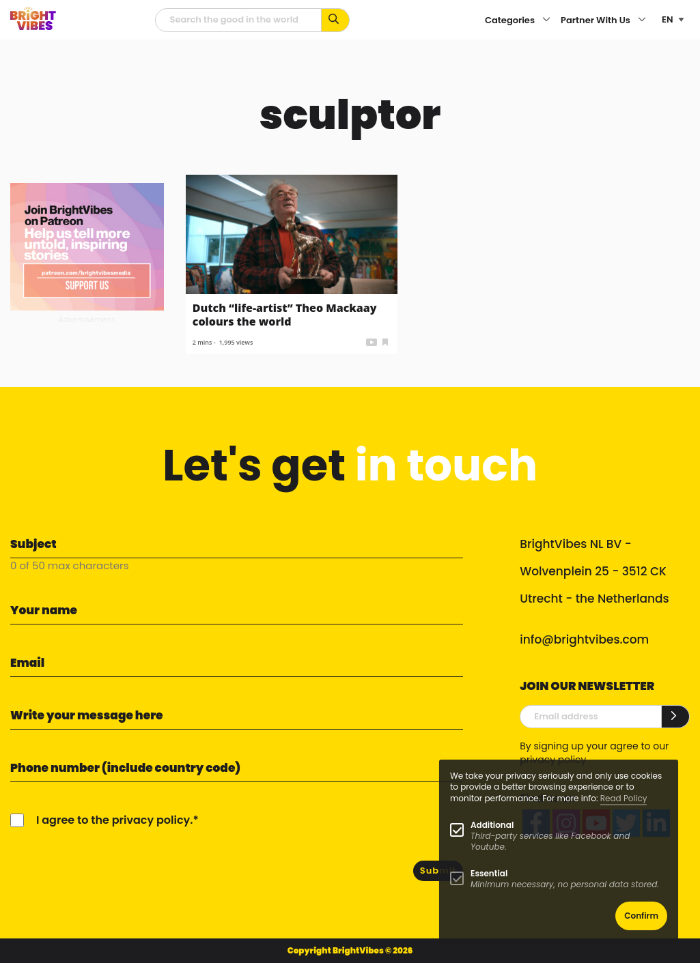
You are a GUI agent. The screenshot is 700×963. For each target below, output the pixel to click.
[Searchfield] (238, 20)
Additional (492, 825)
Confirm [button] (641, 915)
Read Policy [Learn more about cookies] (623, 798)
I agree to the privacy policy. (114, 820)
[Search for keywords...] (336, 20)
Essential (489, 873)
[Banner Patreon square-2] (87, 246)
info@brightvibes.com (584, 639)
